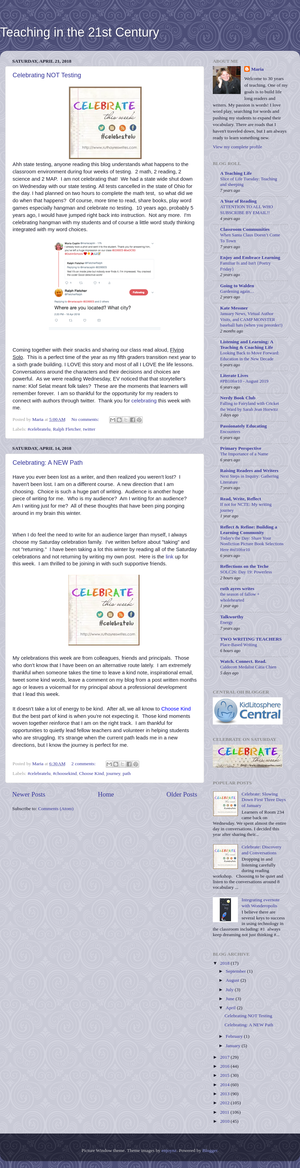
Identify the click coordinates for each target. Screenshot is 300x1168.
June (230, 998)
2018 (225, 963)
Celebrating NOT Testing (47, 75)
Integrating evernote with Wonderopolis (260, 902)
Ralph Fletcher (67, 429)
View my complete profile (237, 146)
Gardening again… (237, 291)
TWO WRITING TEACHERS (251, 639)
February (235, 1036)
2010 (225, 1121)
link (169, 556)
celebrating (144, 400)
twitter (89, 429)
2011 (225, 1112)
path (127, 773)
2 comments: (84, 763)
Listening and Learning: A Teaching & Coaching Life (246, 344)
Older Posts (181, 794)
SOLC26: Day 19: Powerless (246, 572)
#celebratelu (39, 429)
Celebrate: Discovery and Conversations (261, 849)
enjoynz (169, 1150)
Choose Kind (91, 773)
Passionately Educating (243, 426)
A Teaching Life (236, 173)
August (233, 980)
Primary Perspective (240, 448)
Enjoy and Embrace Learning (250, 257)
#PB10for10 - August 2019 (244, 381)
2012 (225, 1102)
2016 (225, 1066)
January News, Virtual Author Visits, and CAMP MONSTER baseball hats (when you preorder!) (251, 319)
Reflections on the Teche (244, 566)
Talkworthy (231, 616)
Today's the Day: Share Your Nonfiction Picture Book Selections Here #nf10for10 (252, 544)
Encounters (230, 431)
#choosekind (65, 773)
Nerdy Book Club (237, 397)
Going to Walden (237, 285)
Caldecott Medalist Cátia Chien (248, 667)
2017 (225, 1057)
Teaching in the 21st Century (79, 32)
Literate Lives (234, 375)
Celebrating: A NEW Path (48, 462)
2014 (225, 1084)
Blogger (209, 1150)
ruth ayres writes (237, 588)
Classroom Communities (245, 229)
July (230, 989)
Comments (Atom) (56, 808)
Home (106, 794)
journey (113, 773)
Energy (226, 622)
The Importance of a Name (244, 454)
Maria (257, 69)
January (233, 1045)
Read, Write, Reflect (240, 498)
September (236, 971)
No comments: (86, 419)
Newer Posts (28, 794)
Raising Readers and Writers (249, 470)
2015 (225, 1075)
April (231, 1007)
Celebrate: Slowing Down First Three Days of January (263, 799)
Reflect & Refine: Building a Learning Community (248, 529)
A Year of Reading (238, 201)
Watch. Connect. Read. (243, 661)
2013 (225, 1093)
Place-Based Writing (238, 644)
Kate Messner (234, 308)
